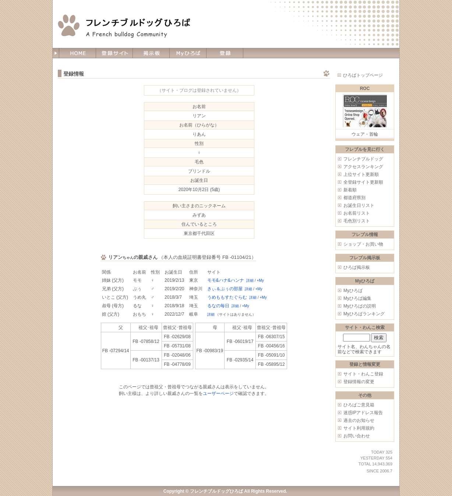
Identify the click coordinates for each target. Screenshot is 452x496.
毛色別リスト (356, 220)
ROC (365, 88)
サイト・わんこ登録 (363, 374)
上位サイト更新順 (361, 174)
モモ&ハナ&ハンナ (225, 280)
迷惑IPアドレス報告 (363, 412)
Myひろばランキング (364, 313)
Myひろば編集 (357, 298)
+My (260, 280)
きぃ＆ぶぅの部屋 (225, 288)
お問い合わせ (356, 435)
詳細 (250, 280)
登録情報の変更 (358, 381)
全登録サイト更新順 (363, 182)
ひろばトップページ (363, 75)
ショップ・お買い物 (363, 244)
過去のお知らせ (358, 420)
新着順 (350, 189)
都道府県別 (354, 197)
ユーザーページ (218, 393)
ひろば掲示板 (356, 267)
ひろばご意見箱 (358, 404)
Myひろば (353, 290)
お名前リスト (356, 213)
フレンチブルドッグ (363, 159)
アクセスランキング (363, 166)
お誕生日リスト (358, 205)
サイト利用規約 (358, 428)
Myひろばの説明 (359, 306)
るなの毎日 (218, 305)
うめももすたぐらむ (227, 297)
